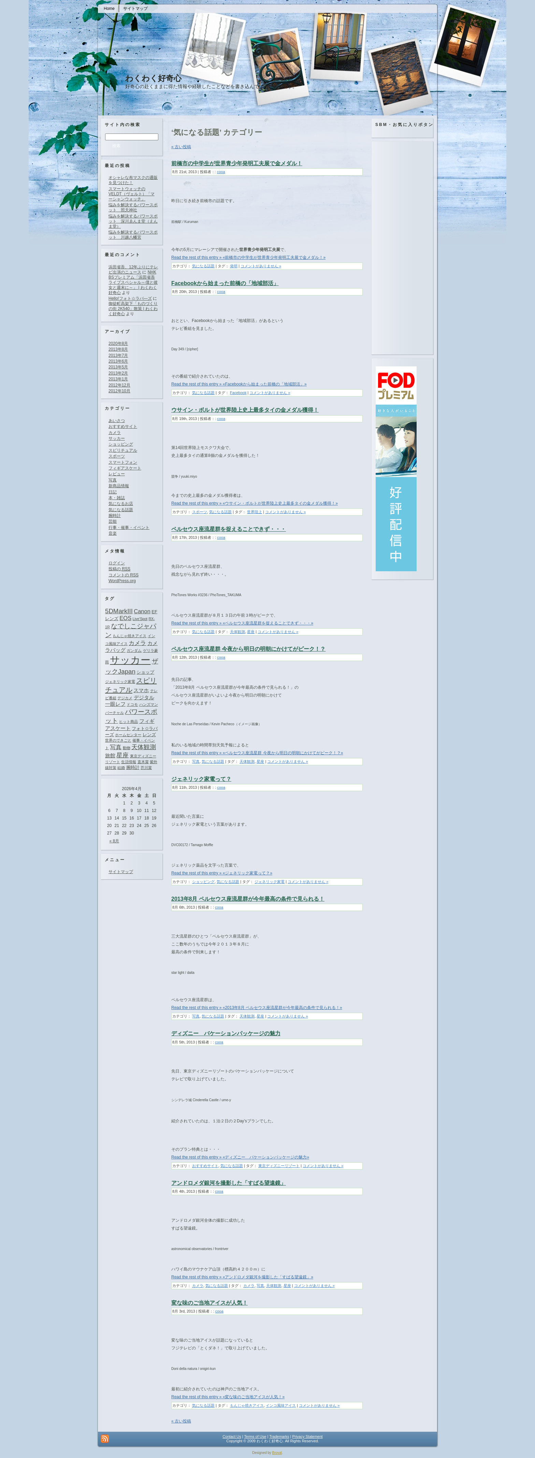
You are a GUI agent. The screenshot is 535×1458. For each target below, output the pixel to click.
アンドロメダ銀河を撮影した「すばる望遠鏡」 (228, 1183)
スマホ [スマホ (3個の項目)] (141, 690)
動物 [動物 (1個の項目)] (126, 748)
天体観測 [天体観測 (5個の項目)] (143, 747)
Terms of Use (255, 1436)
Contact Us (231, 1436)
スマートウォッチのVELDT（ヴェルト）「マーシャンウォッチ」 (132, 193)
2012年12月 (119, 385)
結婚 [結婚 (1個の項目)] (121, 768)
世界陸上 (254, 512)
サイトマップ (121, 871)
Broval (277, 1453)
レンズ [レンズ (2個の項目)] (149, 734)
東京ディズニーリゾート (279, 1166)
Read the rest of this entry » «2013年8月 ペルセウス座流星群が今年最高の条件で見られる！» (256, 1007)
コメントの (124, 575)
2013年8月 (118, 349)
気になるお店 (121, 503)
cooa (221, 172)
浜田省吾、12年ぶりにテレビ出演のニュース (133, 270)
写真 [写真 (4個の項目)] (115, 747)
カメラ (115, 432)
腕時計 (115, 515)
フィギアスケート (125, 468)
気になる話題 (121, 509)
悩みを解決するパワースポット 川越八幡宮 (133, 235)
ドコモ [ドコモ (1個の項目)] (132, 704)
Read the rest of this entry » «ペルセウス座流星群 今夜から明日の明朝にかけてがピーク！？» (257, 753)
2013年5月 (118, 367)
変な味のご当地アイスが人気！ (209, 1303)
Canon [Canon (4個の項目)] (142, 611)
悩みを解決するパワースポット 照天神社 (133, 207)
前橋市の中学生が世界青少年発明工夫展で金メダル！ (236, 163)
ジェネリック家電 (270, 882)
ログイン (117, 563)
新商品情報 (119, 485)
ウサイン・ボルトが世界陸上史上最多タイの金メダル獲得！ (245, 410)
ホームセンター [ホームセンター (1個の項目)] (128, 735)
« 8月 (114, 841)
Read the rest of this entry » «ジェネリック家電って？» (221, 873)
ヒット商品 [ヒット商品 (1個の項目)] (128, 721)
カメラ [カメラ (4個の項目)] (137, 643)
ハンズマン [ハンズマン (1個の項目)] (148, 704)
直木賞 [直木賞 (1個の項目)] (143, 762)
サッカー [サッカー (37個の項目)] (130, 659)
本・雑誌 (117, 497)
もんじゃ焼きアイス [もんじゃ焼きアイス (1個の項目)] (129, 636)
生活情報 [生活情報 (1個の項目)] (128, 762)
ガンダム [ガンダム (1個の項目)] (134, 650)
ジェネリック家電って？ (201, 779)
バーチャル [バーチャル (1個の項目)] (114, 713)
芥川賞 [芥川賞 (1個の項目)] (146, 768)
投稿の (119, 568)
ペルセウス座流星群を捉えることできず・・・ (228, 529)
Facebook (238, 393)
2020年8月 (118, 343)
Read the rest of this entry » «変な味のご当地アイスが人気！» (228, 1396)
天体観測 (237, 632)
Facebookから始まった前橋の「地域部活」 (225, 283)
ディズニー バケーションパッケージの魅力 (225, 1033)
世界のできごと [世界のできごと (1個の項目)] (118, 740)
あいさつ (117, 420)
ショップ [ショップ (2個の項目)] (145, 672)
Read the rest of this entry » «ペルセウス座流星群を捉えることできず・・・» (242, 623)
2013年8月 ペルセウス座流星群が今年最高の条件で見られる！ (247, 899)
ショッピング (121, 444)
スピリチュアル (123, 450)
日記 (113, 492)
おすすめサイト (123, 426)
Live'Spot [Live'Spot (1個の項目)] (140, 619)
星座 (251, 632)
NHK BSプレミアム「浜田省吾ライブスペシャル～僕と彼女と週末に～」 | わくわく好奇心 (133, 282)
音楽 (113, 533)
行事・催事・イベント (129, 527)
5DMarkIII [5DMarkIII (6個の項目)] (119, 611)
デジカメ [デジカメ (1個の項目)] (124, 698)
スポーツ (117, 456)
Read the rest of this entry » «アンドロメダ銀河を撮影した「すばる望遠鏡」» (242, 1277)
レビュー (117, 474)
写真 (113, 480)
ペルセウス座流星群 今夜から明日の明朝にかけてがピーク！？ (248, 649)
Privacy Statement (307, 1436)
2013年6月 (118, 361)
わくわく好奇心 (153, 78)
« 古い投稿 (181, 146)
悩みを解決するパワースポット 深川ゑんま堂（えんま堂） (133, 221)
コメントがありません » (261, 266)
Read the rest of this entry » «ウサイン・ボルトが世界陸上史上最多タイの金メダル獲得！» (254, 503)
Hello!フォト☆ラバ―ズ (130, 298)
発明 (233, 266)
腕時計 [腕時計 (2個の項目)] (133, 767)
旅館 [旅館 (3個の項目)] (110, 755)
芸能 (113, 521)
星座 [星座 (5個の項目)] (122, 755)
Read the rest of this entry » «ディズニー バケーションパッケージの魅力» (240, 1157)
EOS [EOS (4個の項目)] (125, 618)
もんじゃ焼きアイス (247, 1405)
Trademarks (279, 1436)
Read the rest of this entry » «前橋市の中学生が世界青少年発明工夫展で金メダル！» (248, 257)
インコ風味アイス (281, 1405)
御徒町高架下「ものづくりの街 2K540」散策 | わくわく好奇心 (133, 308)
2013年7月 (118, 355)
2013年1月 (118, 379)
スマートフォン (123, 462)
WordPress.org (122, 580)
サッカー (117, 438)
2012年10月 (119, 391)
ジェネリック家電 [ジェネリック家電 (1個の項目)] (120, 681)
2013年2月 (118, 373)
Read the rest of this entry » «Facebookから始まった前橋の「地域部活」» (239, 384)
